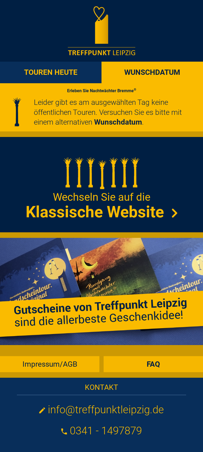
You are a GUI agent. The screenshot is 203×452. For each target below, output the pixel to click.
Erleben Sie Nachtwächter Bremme (101, 90)
